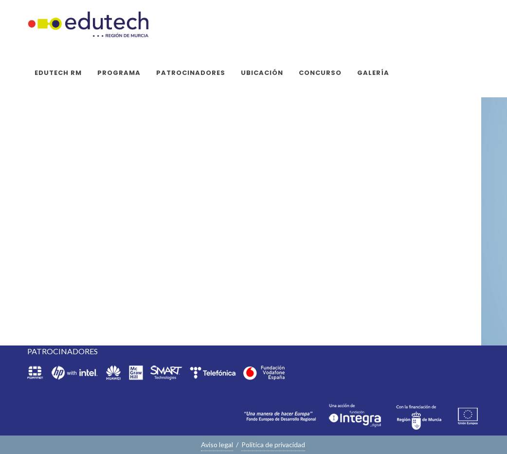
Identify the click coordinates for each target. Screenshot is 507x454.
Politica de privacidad (273, 444)
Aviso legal (217, 444)
